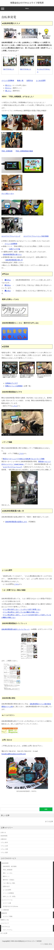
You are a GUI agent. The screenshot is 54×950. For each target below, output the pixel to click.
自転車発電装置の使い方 (14, 260)
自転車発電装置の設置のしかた (16, 522)
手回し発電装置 (6, 151)
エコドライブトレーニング (10, 236)
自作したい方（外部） (9, 896)
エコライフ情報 (7, 916)
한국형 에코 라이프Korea (10, 906)
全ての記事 (49, 821)
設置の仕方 (6, 886)
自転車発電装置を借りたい (12, 254)
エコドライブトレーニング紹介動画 (36, 236)
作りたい (8, 88)
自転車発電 (5, 863)
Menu (27, 9)
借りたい (8, 85)
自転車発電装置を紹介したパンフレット (15, 629)
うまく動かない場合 (9, 883)
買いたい (8, 91)
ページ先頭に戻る (46, 944)
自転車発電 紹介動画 (9, 866)
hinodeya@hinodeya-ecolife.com (13, 754)
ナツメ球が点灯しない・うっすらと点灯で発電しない (22, 609)
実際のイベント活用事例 (13, 386)
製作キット (6, 876)
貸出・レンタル (7, 873)
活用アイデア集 (14, 249)
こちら (14, 406)
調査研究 (4, 913)
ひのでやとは (6, 926)
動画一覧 (20, 80)
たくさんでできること (44, 69)
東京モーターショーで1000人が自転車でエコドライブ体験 (23, 459)
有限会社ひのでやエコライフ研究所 (27, 2)
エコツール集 (7, 903)
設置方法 (30, 80)
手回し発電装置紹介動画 (24, 151)
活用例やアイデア (11, 383)
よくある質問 (40, 80)
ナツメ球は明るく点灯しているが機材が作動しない (21, 612)
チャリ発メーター (7, 193)
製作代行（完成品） (9, 879)
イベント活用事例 (7, 80)
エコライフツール (7, 900)
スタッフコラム (7, 929)
